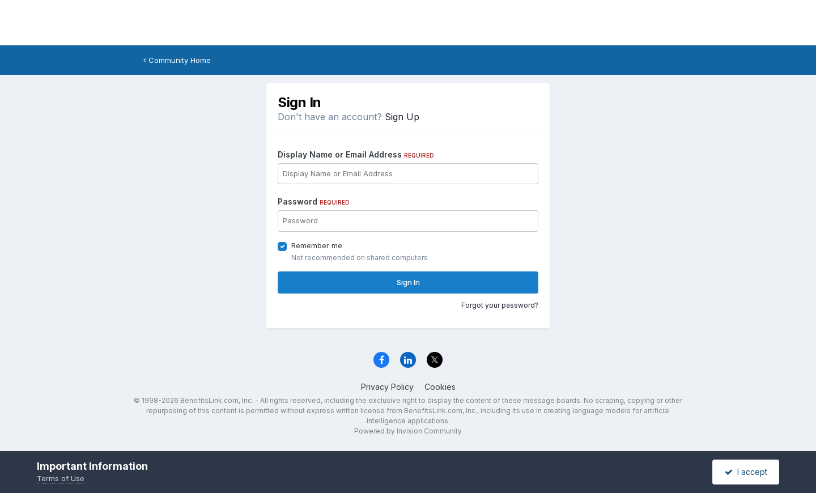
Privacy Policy (387, 387)
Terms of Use (60, 478)
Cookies (440, 387)
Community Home (177, 60)
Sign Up (402, 116)
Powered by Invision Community (408, 431)
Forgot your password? (499, 305)
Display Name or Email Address (356, 154)
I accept (746, 472)
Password (314, 201)
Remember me (316, 245)
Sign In (408, 282)
